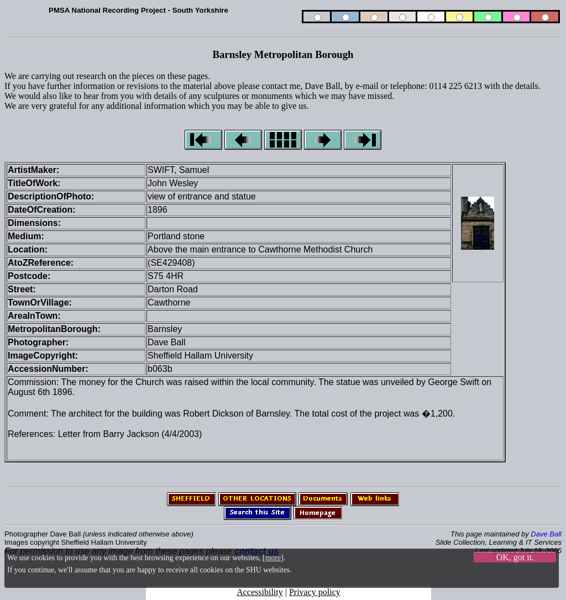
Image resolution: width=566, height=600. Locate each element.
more (273, 558)
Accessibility (260, 592)
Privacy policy (314, 592)
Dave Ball (546, 534)
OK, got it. (515, 557)
